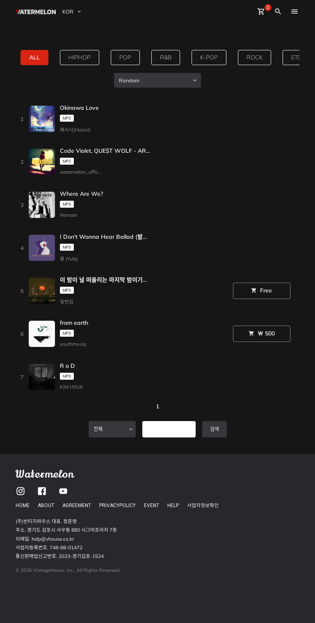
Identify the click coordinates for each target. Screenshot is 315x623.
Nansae (68, 215)
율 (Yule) (69, 259)
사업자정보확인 (203, 505)
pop (125, 57)
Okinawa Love (79, 108)
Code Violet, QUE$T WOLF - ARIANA (105, 151)
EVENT (151, 505)
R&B (165, 57)
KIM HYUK (71, 387)
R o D (67, 366)
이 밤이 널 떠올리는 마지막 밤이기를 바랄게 (105, 280)
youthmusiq (73, 344)
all (34, 57)
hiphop (79, 57)
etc (296, 57)
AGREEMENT (76, 505)
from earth (74, 323)
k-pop (209, 57)
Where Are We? (81, 194)
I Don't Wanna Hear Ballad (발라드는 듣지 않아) (105, 237)
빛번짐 (66, 302)
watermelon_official (82, 172)
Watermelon (45, 474)
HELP (173, 505)
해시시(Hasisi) (75, 130)
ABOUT (46, 505)
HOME (23, 505)
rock (254, 57)
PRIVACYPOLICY (117, 505)
